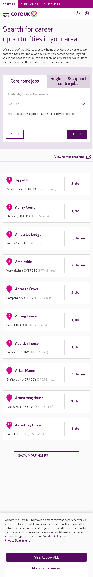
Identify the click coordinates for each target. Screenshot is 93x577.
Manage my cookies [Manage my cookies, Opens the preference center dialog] (46, 568)
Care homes (29, 4)
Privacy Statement (17, 540)
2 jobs (78, 265)
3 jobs (78, 211)
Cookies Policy (52, 536)
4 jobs (78, 320)
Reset (15, 134)
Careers (9, 4)
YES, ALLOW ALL (46, 558)
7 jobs (78, 374)
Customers (52, 4)
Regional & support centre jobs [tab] (68, 81)
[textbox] (46, 104)
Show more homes (33, 456)
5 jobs (78, 184)
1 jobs (78, 238)
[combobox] (46, 104)
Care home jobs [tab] (25, 81)
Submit (77, 134)
